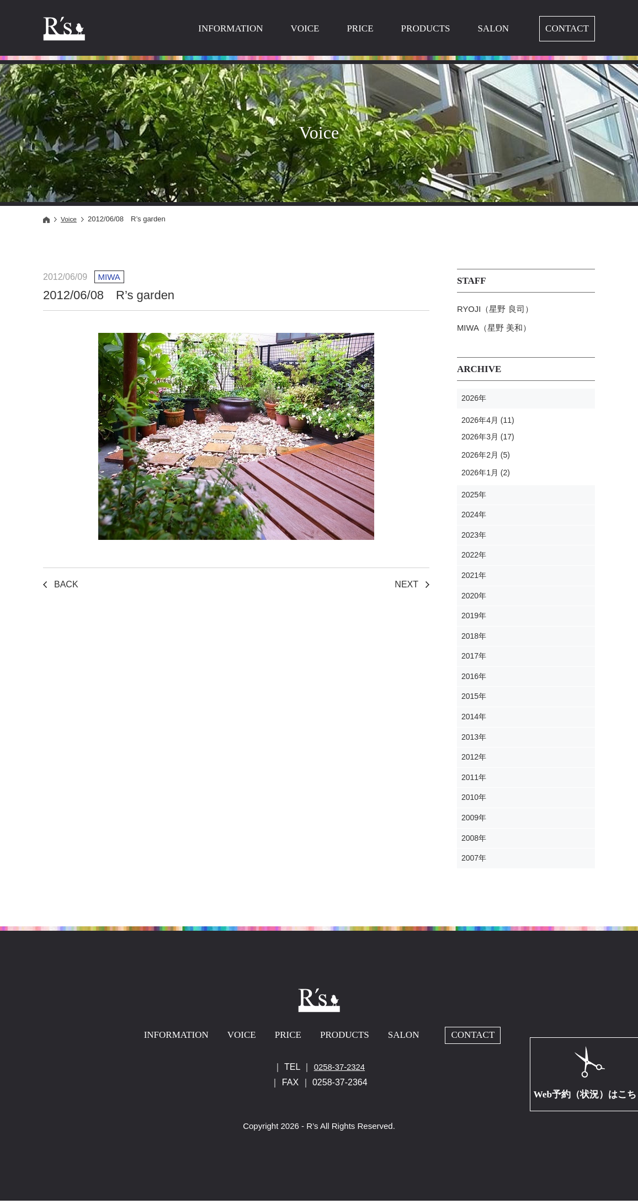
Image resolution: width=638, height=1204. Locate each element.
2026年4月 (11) (487, 423)
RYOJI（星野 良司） (497, 310)
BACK (66, 584)
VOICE (304, 28)
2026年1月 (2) (485, 475)
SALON (493, 28)
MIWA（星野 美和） (496, 330)
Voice (69, 219)
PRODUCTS (425, 28)
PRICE (360, 28)
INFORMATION (230, 28)
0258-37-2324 (339, 1069)
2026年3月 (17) (487, 440)
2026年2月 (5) (485, 458)
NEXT (406, 584)
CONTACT (567, 28)
